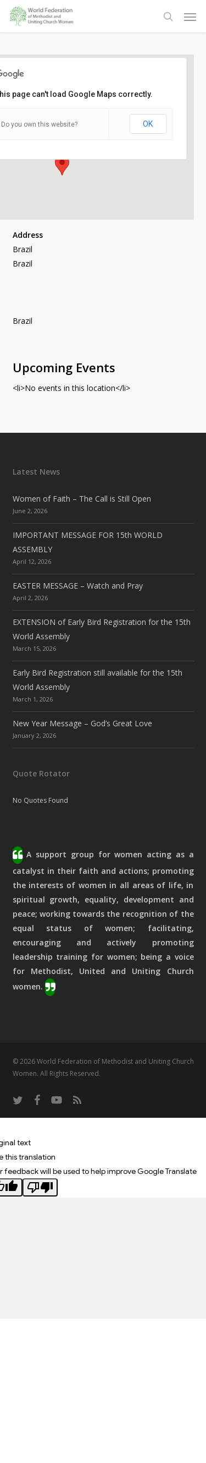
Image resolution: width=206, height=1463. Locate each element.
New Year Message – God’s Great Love (82, 723)
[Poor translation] (40, 1187)
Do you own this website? (39, 124)
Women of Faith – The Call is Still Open (82, 498)
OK (148, 123)
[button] (190, 16)
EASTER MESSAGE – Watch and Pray (78, 585)
